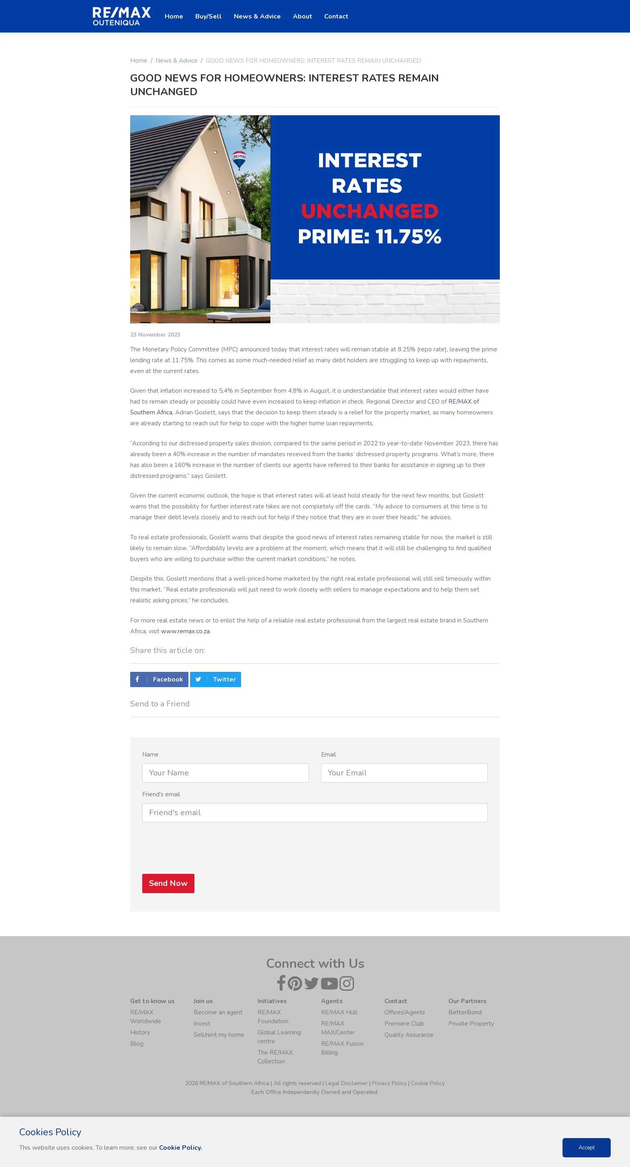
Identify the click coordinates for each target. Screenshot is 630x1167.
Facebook (159, 683)
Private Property (471, 1024)
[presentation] (315, 852)
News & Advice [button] (257, 16)
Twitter (215, 683)
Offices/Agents (405, 1012)
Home (138, 61)
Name (150, 759)
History (140, 1032)
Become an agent (218, 1012)
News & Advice (176, 61)
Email (328, 759)
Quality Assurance (409, 1035)
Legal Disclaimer (346, 1083)
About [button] (302, 16)
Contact (336, 16)
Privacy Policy (389, 1083)
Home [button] (174, 16)
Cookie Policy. (180, 1147)
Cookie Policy (428, 1083)
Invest (202, 1024)
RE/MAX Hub (339, 1012)
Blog (136, 1044)
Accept (587, 1147)
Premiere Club (404, 1024)
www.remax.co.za (185, 631)
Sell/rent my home (219, 1035)
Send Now (168, 887)
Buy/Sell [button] (208, 16)
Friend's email (161, 798)
